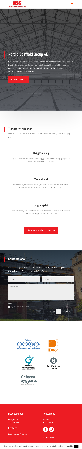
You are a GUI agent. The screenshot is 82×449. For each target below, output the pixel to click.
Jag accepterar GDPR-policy (19, 307)
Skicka (68, 311)
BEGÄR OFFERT (18, 79)
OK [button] (76, 446)
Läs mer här (68, 446)
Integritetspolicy (48, 437)
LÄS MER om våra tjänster (41, 230)
